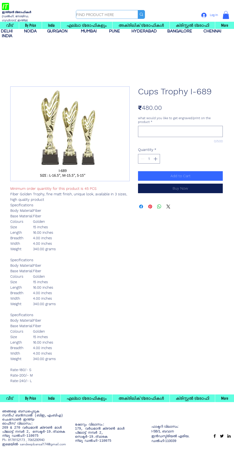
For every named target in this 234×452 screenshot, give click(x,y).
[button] (226, 15)
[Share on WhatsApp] (159, 206)
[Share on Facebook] (141, 206)
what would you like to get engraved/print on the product (174, 120)
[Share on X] (168, 206)
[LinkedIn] (229, 436)
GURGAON (58, 31)
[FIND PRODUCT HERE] (102, 14)
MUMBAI (89, 31)
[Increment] (156, 158)
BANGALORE (181, 31)
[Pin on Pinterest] (150, 206)
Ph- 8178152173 (13, 440)
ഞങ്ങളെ (9, 411)
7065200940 (36, 440)
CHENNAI (212, 31)
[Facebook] (214, 436)
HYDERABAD (146, 31)
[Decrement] (142, 158)
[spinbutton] (149, 158)
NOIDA (32, 31)
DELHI (8, 31)
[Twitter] (221, 436)
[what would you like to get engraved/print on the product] (180, 131)
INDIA (7, 36)
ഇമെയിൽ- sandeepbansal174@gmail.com (34, 444)
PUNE (116, 31)
